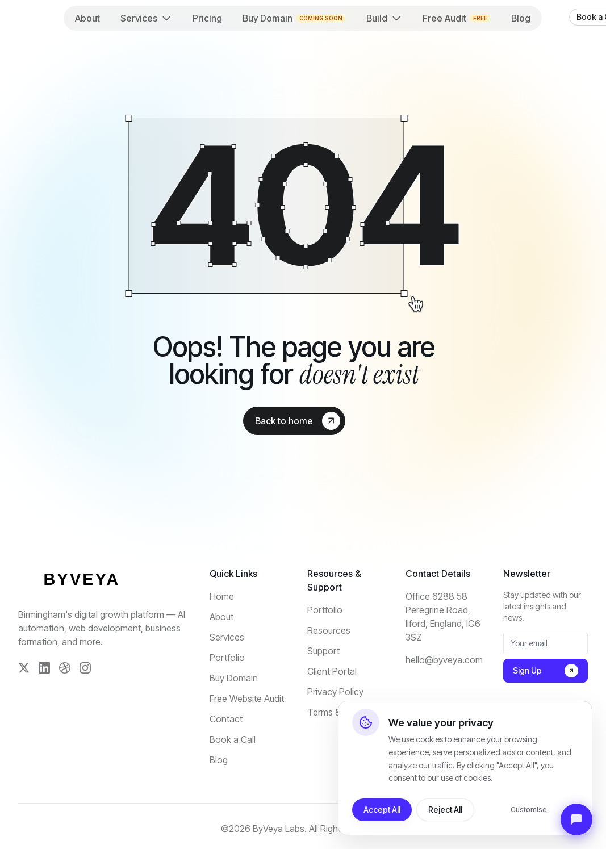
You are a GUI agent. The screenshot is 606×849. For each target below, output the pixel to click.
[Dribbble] (64, 668)
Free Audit (457, 18)
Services (146, 18)
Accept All (381, 809)
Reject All (445, 809)
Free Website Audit (247, 698)
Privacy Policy (335, 691)
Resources (328, 630)
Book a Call (233, 739)
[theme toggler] (551, 17)
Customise (529, 809)
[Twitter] (24, 668)
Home (222, 596)
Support (323, 650)
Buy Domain (294, 18)
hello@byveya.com (444, 660)
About (87, 18)
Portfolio (227, 657)
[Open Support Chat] (576, 819)
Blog (520, 18)
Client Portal (332, 671)
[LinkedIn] (44, 668)
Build (384, 18)
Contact (226, 719)
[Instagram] (85, 668)
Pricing (207, 18)
